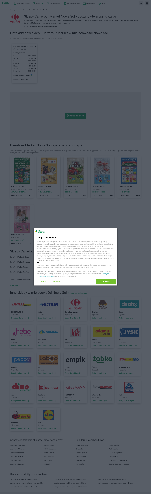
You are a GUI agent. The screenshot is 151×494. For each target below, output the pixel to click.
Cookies (50, 276)
